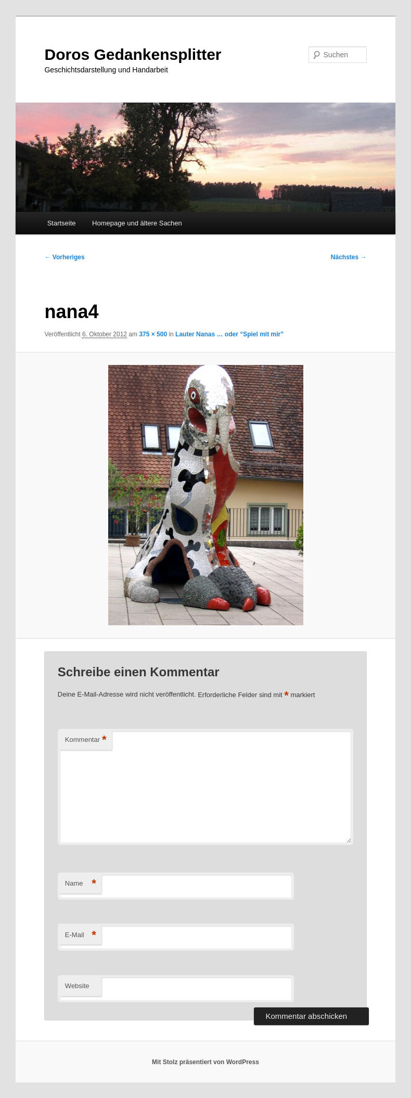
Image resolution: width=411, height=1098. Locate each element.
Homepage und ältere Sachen (137, 223)
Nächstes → (349, 257)
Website (77, 986)
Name (80, 883)
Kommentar (86, 740)
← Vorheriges (64, 257)
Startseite (61, 223)
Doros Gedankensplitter (132, 54)
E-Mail (80, 935)
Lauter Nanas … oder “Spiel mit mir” (229, 334)
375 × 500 (153, 334)
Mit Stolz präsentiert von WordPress (205, 1062)
